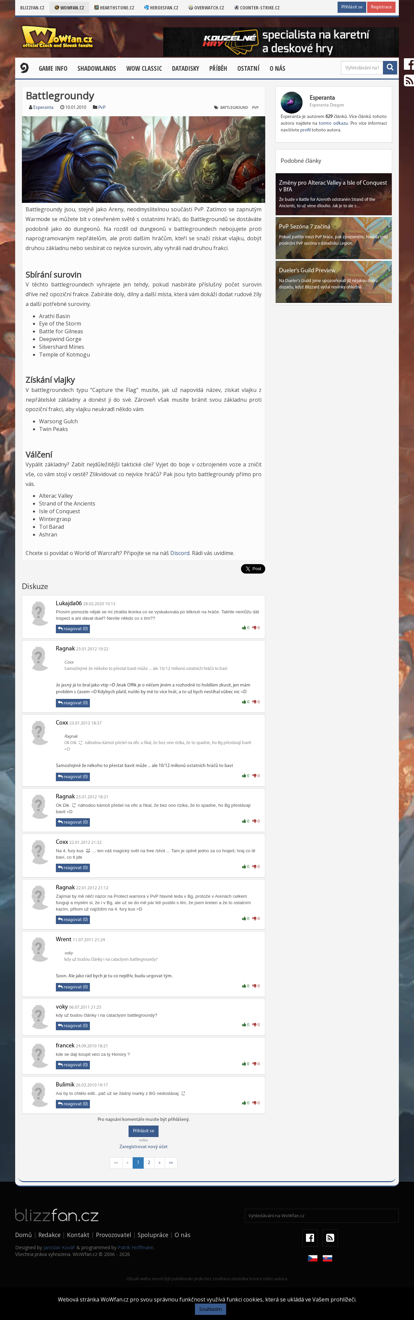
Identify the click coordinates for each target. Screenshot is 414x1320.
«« (116, 1162)
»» (171, 1162)
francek (65, 1046)
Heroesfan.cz (161, 7)
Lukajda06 (69, 604)
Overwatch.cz (206, 7)
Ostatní (248, 68)
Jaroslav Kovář (59, 1247)
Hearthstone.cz (114, 7)
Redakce (49, 1235)
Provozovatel (113, 1235)
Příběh (218, 68)
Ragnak (65, 649)
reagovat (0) (73, 629)
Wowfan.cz (69, 7)
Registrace (381, 7)
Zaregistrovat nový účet (143, 1146)
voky (62, 1007)
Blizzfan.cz (32, 7)
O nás (277, 68)
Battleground (234, 108)
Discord (179, 553)
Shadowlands (96, 68)
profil (305, 130)
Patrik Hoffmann (135, 1247)
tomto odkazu (333, 123)
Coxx (62, 723)
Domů (23, 1235)
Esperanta (43, 107)
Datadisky (185, 68)
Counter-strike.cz (257, 7)
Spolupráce (153, 1235)
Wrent (63, 940)
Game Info (53, 68)
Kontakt (78, 1235)
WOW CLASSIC (144, 68)
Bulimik (65, 1085)
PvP (101, 107)
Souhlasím (210, 1309)
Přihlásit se (352, 7)
